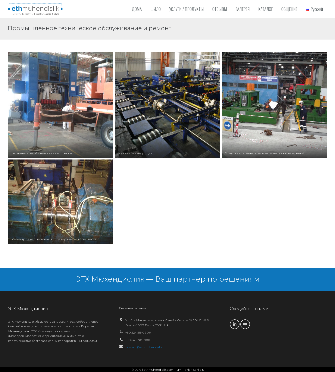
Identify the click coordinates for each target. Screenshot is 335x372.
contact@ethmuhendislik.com (147, 347)
